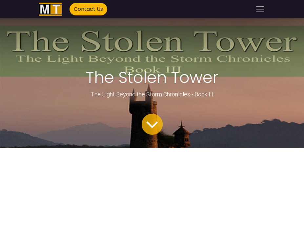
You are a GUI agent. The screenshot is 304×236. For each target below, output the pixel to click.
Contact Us (88, 9)
